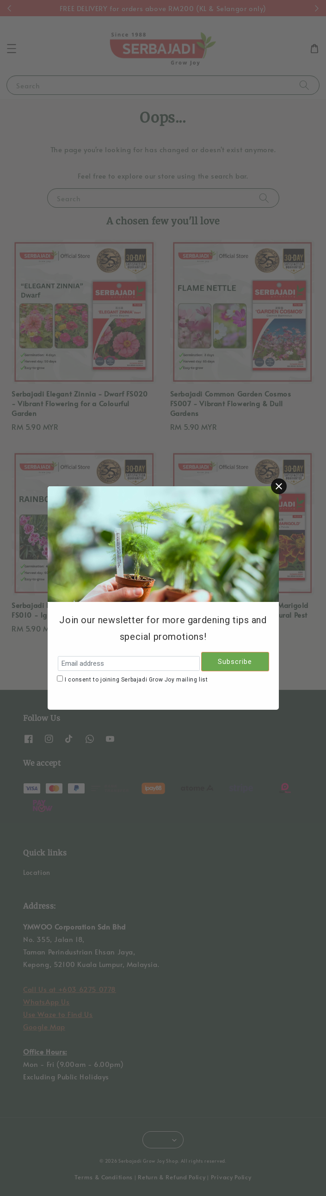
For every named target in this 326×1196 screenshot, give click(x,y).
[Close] (279, 486)
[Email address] (129, 663)
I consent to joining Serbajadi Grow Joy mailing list (136, 679)
